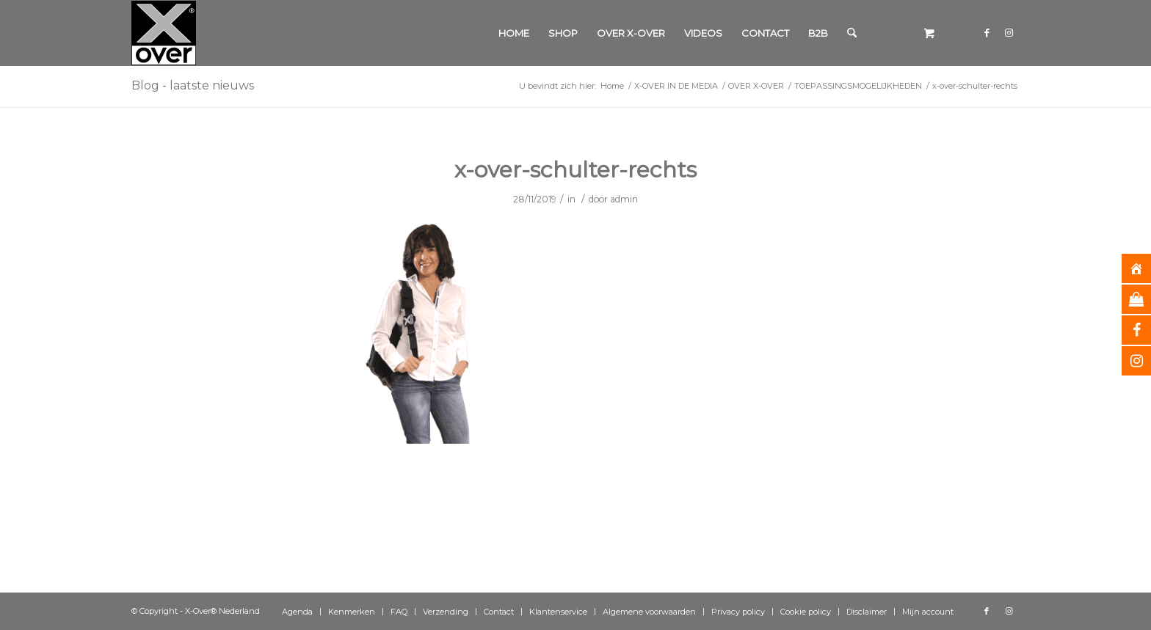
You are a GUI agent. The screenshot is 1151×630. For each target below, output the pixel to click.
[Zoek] (852, 33)
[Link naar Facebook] (987, 32)
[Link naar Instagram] (1009, 32)
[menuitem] (514, 33)
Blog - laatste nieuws (192, 85)
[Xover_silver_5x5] (163, 33)
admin (624, 199)
